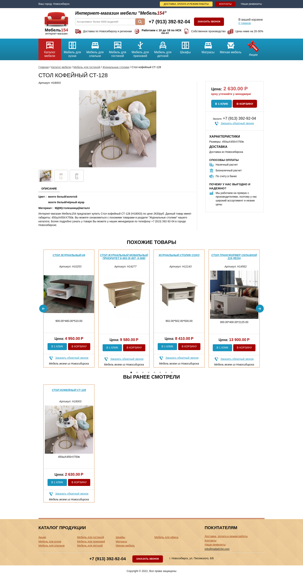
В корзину (245, 103)
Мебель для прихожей (140, 48)
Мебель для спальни (95, 48)
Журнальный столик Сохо (179, 255)
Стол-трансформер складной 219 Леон (234, 257)
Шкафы (185, 46)
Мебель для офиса (166, 537)
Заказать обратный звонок (237, 123)
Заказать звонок (209, 21)
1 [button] (131, 372)
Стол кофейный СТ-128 (69, 390)
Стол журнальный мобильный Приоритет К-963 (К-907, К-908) (124, 257)
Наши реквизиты (251, 3)
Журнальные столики (115, 67)
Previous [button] (43, 309)
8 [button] (172, 372)
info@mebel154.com (217, 549)
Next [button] (260, 309)
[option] (68, 309)
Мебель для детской (163, 48)
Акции (253, 47)
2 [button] (137, 372)
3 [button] (143, 372)
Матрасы (208, 46)
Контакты (225, 4)
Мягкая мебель (230, 46)
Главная (43, 67)
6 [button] (160, 372)
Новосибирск (61, 3)
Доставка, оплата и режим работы (186, 4)
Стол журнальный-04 (69, 255)
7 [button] (166, 372)
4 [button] (149, 372)
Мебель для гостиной (117, 48)
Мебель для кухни (72, 48)
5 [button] (154, 372)
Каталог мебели (49, 48)
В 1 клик (221, 103)
